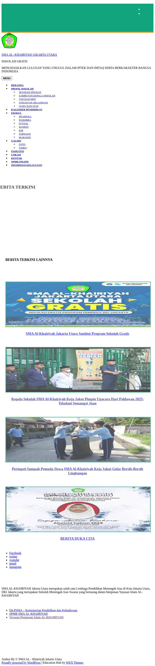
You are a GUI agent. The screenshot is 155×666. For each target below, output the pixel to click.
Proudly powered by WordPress (21, 662)
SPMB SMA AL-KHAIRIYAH (28, 613)
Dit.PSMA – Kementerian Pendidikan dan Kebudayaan (43, 610)
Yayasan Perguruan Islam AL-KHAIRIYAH (36, 617)
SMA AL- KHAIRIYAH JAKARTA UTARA (29, 54)
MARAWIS (25, 137)
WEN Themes (74, 662)
